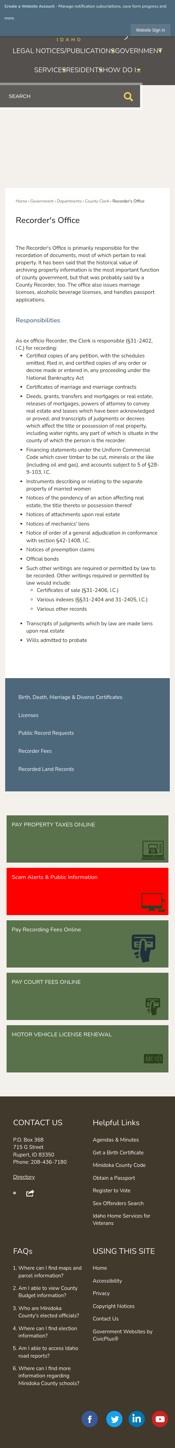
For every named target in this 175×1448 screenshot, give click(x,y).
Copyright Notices (114, 1306)
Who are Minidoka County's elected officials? (48, 1312)
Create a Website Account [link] (29, 6)
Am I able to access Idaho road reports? (48, 1352)
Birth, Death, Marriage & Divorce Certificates (70, 697)
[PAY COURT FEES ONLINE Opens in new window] (87, 996)
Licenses (28, 715)
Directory (24, 1177)
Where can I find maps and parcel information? (50, 1272)
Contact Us (106, 1318)
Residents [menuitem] (84, 70)
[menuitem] (87, 698)
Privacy (101, 1293)
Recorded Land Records (46, 769)
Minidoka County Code (119, 1165)
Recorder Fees (35, 751)
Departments (69, 201)
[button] (128, 96)
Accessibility (107, 1280)
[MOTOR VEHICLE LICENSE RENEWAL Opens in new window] (87, 1048)
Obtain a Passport (114, 1178)
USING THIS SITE (124, 1251)
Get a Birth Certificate (118, 1152)
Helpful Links (116, 1122)
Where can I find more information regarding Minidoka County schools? (48, 1376)
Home (21, 201)
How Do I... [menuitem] (122, 70)
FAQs (23, 1251)
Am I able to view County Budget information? (47, 1292)
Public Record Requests (46, 733)
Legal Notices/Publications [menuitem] (64, 51)
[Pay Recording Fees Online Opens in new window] (87, 944)
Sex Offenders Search (118, 1203)
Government (42, 201)
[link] (151, 30)
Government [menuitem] (138, 51)
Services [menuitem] (50, 70)
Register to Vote (111, 1190)
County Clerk (97, 201)
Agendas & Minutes (116, 1139)
